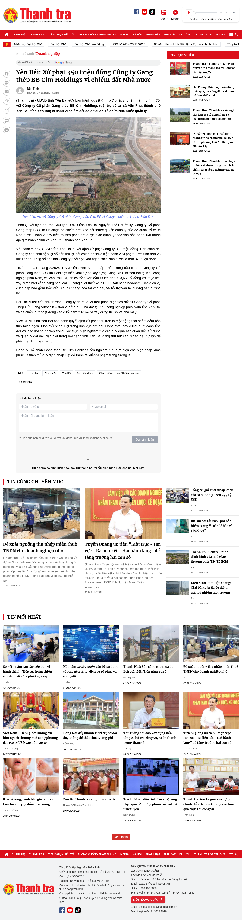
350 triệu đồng (85, 373)
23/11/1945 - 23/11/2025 (134, 44)
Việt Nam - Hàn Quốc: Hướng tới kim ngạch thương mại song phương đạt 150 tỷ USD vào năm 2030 (30, 737)
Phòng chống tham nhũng (97, 34)
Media (124, 34)
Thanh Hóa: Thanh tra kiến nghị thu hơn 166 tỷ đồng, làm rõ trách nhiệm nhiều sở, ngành (214, 115)
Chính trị (18, 34)
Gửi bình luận (145, 439)
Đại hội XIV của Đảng (94, 44)
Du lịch (184, 34)
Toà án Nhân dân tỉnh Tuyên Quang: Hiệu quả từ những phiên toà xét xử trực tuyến (150, 804)
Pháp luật (152, 34)
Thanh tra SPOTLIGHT (209, 34)
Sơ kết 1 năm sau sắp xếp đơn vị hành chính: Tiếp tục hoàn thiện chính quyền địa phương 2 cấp (27, 671)
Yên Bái (66, 373)
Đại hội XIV (63, 44)
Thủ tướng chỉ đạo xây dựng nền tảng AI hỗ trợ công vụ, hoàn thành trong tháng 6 (149, 737)
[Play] (189, 12)
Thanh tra (36, 34)
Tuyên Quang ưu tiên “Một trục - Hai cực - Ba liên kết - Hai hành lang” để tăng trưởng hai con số (123, 551)
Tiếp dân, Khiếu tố (61, 34)
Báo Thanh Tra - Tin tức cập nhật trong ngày (37, 15)
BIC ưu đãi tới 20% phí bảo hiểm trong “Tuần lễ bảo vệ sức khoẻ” (211, 525)
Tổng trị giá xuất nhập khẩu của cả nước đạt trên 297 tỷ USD (212, 494)
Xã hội (137, 34)
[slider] (205, 12)
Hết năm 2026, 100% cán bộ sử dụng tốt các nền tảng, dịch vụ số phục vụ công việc (90, 671)
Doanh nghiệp (48, 53)
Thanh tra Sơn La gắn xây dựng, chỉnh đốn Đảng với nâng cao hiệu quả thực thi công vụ (209, 804)
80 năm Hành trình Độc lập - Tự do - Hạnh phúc (191, 44)
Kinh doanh (25, 54)
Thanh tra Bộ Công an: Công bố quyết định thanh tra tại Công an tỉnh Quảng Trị (214, 68)
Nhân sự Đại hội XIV (33, 44)
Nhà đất (170, 34)
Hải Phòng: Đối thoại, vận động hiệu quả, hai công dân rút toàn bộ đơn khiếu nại (213, 91)
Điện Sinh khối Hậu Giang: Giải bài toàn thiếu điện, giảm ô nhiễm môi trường (211, 587)
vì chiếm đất (25, 381)
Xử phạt (34, 373)
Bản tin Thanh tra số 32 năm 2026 (89, 799)
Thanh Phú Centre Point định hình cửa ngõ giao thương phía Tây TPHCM (209, 556)
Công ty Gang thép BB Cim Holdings (119, 373)
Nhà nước (50, 373)
